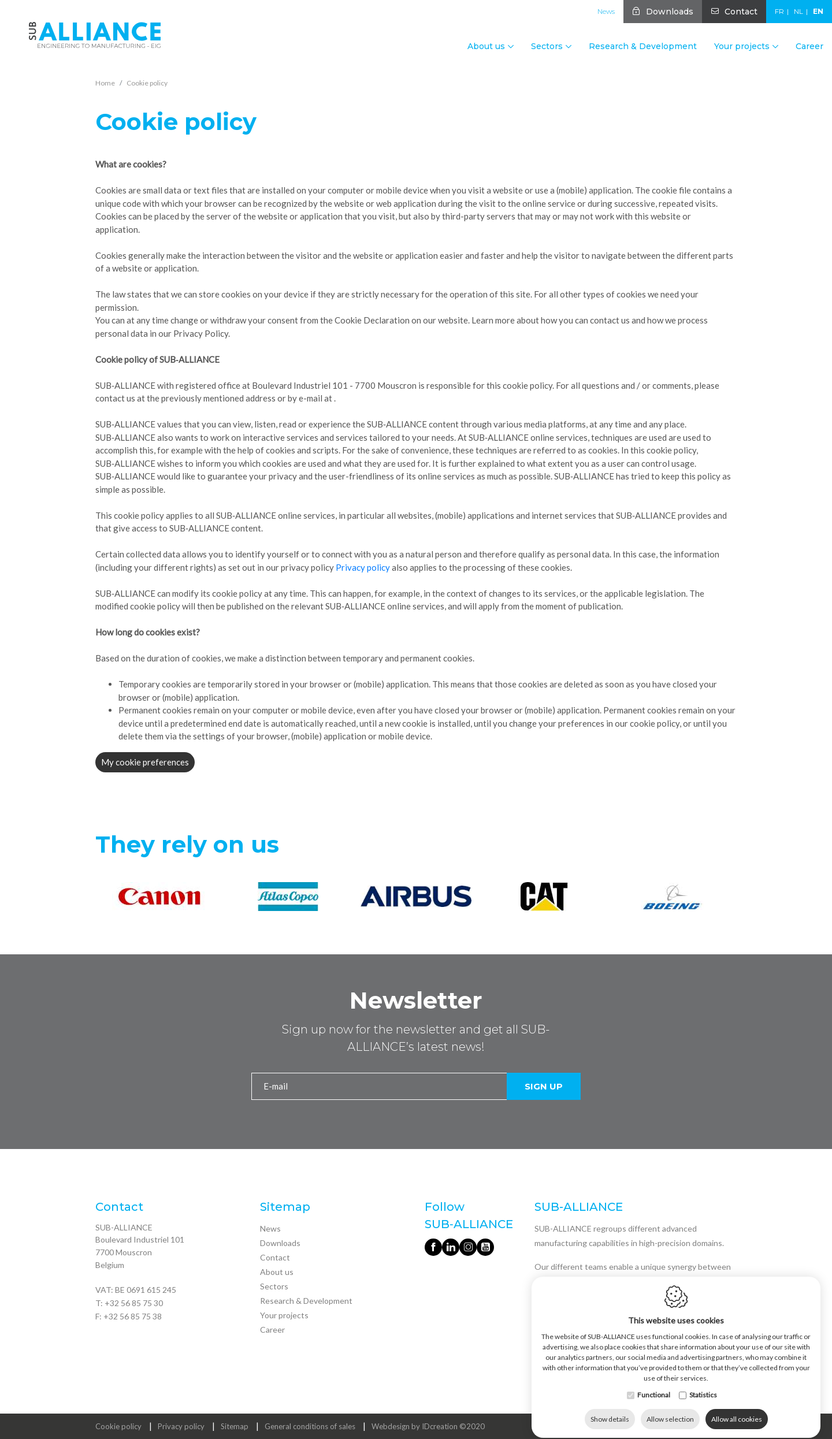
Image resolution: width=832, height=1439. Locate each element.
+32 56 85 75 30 (134, 1303)
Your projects (284, 1315)
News (606, 11)
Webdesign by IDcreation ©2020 (428, 1426)
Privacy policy (363, 567)
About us (277, 1272)
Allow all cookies (736, 1408)
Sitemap (234, 1426)
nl (798, 11)
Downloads (669, 11)
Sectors (274, 1286)
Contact (741, 11)
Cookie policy (118, 1426)
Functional (653, 1384)
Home (105, 83)
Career (809, 46)
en (818, 11)
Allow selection (670, 1408)
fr (779, 11)
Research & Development (643, 46)
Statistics (703, 1384)
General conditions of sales (310, 1426)
